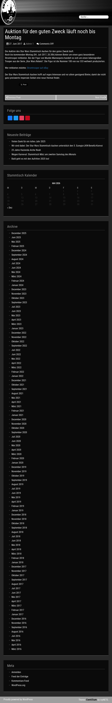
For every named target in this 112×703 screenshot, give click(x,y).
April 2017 (16, 601)
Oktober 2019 (18, 475)
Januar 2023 (17, 328)
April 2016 (16, 644)
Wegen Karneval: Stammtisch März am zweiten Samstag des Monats (44, 154)
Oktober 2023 (18, 298)
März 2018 (16, 553)
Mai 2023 (16, 315)
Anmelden (16, 672)
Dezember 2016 (19, 618)
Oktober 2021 (18, 384)
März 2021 (16, 406)
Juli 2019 (16, 488)
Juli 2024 (16, 263)
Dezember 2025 (19, 233)
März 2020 (16, 454)
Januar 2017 (17, 614)
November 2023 (19, 293)
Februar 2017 (18, 610)
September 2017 (19, 579)
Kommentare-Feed (20, 680)
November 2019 (19, 471)
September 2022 (19, 345)
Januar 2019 (17, 510)
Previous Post (13, 97)
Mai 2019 (16, 497)
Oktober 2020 (18, 428)
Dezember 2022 (19, 332)
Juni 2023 (16, 311)
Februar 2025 (18, 246)
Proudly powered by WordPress (18, 699)
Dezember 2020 (19, 419)
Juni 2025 (16, 237)
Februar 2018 (18, 558)
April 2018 (16, 549)
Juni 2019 (16, 493)
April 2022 (16, 363)
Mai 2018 (16, 545)
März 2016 (16, 649)
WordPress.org (18, 685)
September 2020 (19, 432)
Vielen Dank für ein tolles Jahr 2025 (28, 141)
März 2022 (16, 367)
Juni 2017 (16, 592)
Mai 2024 (16, 272)
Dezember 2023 (19, 289)
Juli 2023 (16, 306)
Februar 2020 (18, 458)
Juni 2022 (16, 354)
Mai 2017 (16, 597)
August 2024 (17, 259)
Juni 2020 (16, 441)
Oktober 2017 (18, 575)
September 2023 (19, 302)
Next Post (100, 97)
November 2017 (19, 571)
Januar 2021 (17, 415)
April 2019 (16, 501)
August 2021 (17, 393)
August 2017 (17, 584)
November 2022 (19, 337)
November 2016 (19, 623)
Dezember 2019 (19, 467)
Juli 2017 (16, 588)
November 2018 (19, 519)
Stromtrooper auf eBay (37, 67)
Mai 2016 (16, 640)
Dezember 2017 (19, 566)
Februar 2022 (18, 371)
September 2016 (19, 627)
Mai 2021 (16, 397)
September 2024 (19, 254)
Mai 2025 (16, 241)
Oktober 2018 (18, 523)
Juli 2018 (16, 536)
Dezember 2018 (19, 514)
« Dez (9, 207)
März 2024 (16, 276)
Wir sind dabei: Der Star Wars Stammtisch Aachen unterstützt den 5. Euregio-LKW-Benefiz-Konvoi (57, 145)
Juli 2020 (16, 436)
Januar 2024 (17, 285)
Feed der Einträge (20, 676)
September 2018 (19, 527)
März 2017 (16, 605)
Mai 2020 (16, 445)
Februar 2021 (18, 410)
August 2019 (17, 484)
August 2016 (17, 631)
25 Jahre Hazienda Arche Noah (26, 150)
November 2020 (19, 423)
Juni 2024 (16, 267)
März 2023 (16, 324)
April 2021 (16, 402)
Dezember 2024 (19, 250)
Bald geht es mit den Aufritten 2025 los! (30, 158)
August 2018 (17, 532)
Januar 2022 (17, 376)
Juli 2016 (16, 636)
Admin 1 (28, 43)
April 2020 (16, 449)
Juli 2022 (16, 350)
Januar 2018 (17, 562)
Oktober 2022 (18, 341)
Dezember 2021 (19, 380)
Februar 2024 (18, 280)
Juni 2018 (16, 540)
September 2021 (19, 389)
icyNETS (104, 699)
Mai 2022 (16, 358)
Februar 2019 (18, 506)
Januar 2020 (17, 462)
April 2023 (16, 319)
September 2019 (19, 480)
